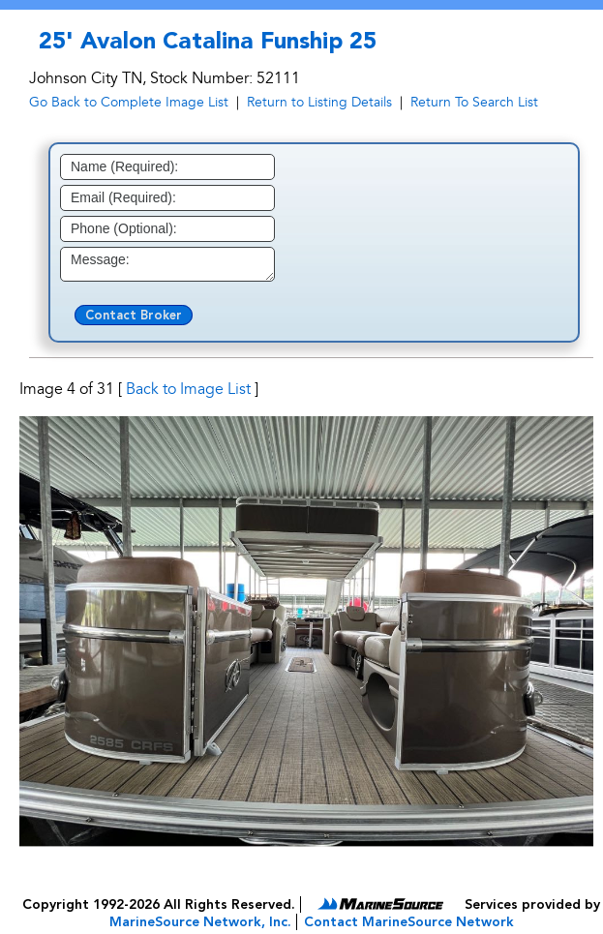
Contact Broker (133, 316)
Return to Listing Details (319, 102)
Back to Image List (188, 389)
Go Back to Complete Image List (128, 102)
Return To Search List (474, 102)
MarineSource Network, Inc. (200, 922)
